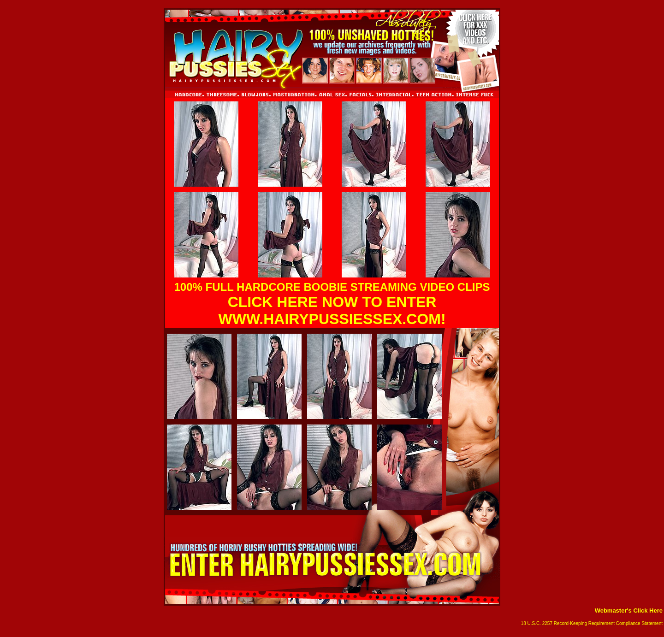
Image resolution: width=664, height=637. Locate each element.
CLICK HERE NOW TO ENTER (332, 302)
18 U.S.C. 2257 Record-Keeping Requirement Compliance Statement (592, 623)
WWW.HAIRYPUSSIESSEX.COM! (331, 319)
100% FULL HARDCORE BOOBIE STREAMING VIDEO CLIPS (332, 287)
